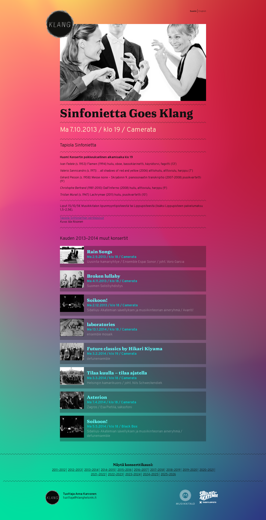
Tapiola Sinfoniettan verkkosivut (82, 218)
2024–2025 (150, 474)
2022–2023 (115, 474)
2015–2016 (124, 470)
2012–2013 (75, 470)
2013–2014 (91, 470)
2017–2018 (157, 470)
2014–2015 (108, 470)
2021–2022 (98, 474)
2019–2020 (190, 470)
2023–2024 (132, 474)
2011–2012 (59, 470)
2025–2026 (168, 474)
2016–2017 (141, 470)
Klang (60, 24)
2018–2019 (173, 470)
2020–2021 (207, 470)
